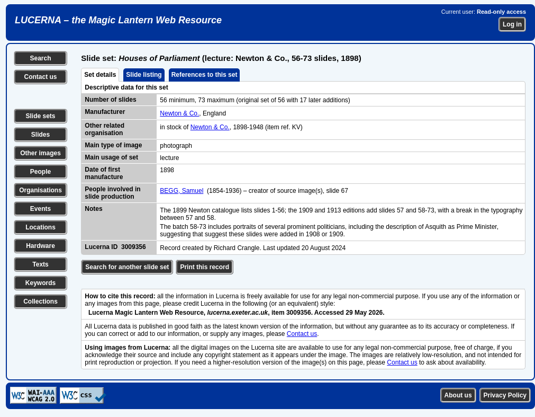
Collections (40, 301)
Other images (40, 153)
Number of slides (110, 99)
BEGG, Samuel (181, 190)
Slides (40, 134)
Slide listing (143, 74)
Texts (40, 264)
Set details (100, 74)
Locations (40, 227)
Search (40, 58)
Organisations (40, 190)
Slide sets (40, 116)
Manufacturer (105, 112)
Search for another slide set (127, 267)
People (40, 171)
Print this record (204, 267)
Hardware (40, 246)
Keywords (40, 283)
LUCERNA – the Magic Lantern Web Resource (118, 20)
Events (40, 208)
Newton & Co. (179, 113)
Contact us (40, 77)
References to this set (204, 74)
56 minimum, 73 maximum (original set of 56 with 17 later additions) (255, 100)
